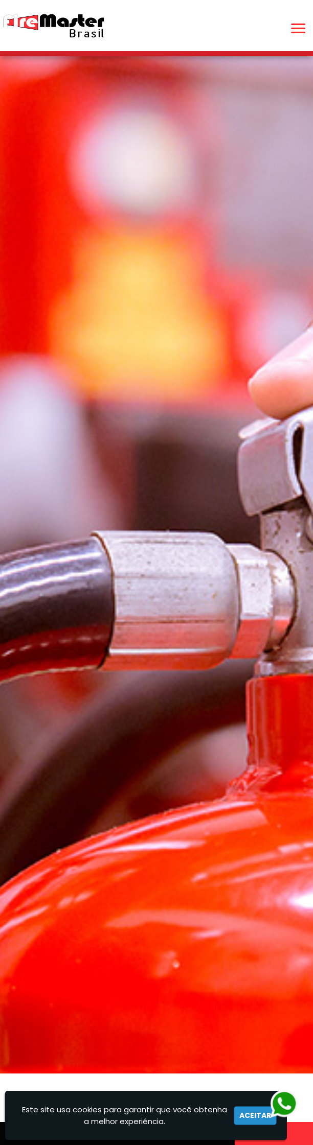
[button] (298, 28)
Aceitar (255, 1115)
